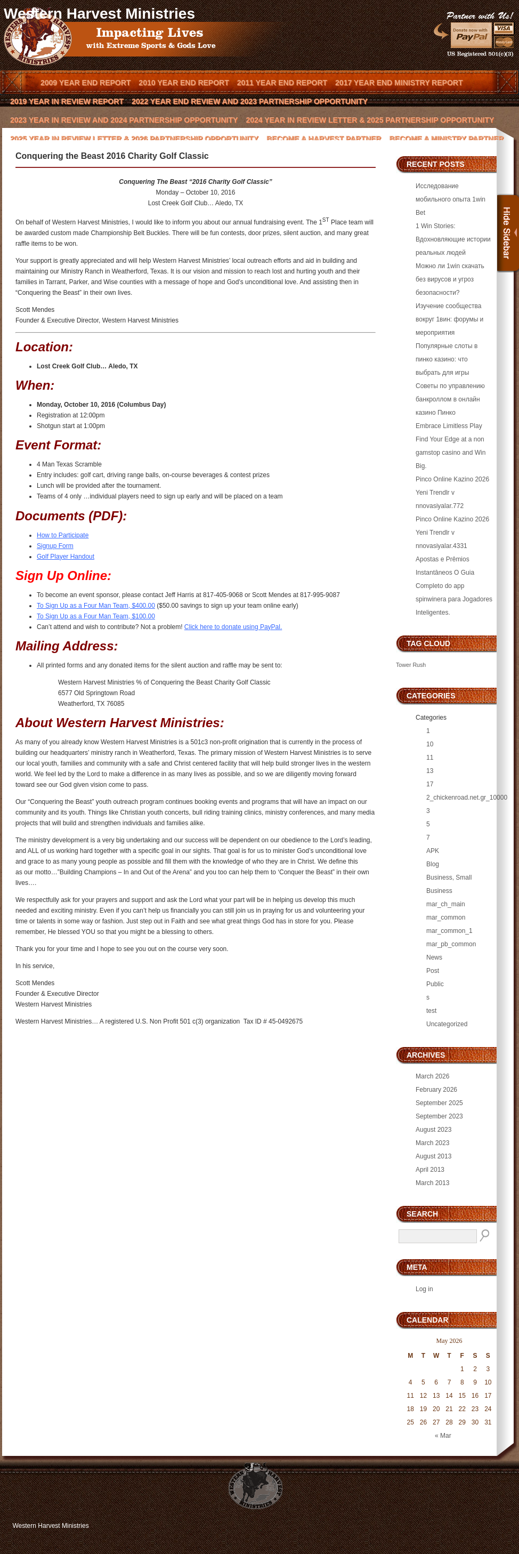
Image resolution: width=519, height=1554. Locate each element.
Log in (424, 1289)
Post (432, 971)
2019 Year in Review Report (67, 101)
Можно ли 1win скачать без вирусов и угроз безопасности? (450, 279)
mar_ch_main (445, 904)
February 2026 (436, 1089)
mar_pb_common (451, 944)
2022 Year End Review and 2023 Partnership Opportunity (250, 101)
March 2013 (432, 1183)
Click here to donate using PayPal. (233, 627)
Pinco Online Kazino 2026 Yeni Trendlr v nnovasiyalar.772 (452, 493)
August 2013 (433, 1156)
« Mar (443, 1435)
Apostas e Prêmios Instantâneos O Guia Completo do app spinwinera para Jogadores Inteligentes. (454, 585)
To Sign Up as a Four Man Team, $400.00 (96, 605)
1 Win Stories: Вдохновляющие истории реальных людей (453, 239)
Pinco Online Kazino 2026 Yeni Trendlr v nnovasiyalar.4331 (452, 533)
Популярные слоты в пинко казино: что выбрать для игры (446, 359)
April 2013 (430, 1169)
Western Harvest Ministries (99, 13)
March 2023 (432, 1143)
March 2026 (432, 1076)
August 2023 (433, 1129)
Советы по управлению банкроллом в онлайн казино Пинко (450, 399)
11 (429, 757)
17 (429, 784)
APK (432, 851)
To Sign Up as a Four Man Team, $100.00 (96, 616)
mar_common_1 (449, 931)
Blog (432, 864)
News (434, 957)
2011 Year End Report (282, 82)
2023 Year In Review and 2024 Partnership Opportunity (124, 120)
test (431, 1010)
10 (429, 744)
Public (435, 984)
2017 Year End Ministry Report (399, 82)
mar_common (445, 917)
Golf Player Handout (65, 556)
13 (429, 771)
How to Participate (62, 535)
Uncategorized (446, 1024)
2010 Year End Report (184, 82)
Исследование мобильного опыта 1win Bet (450, 199)
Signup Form (55, 546)
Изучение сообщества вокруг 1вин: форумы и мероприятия (449, 319)
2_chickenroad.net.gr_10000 (466, 797)
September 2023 (439, 1116)
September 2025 (439, 1103)
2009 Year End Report (85, 82)
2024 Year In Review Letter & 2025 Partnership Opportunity (370, 120)
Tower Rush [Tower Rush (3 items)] (411, 665)
